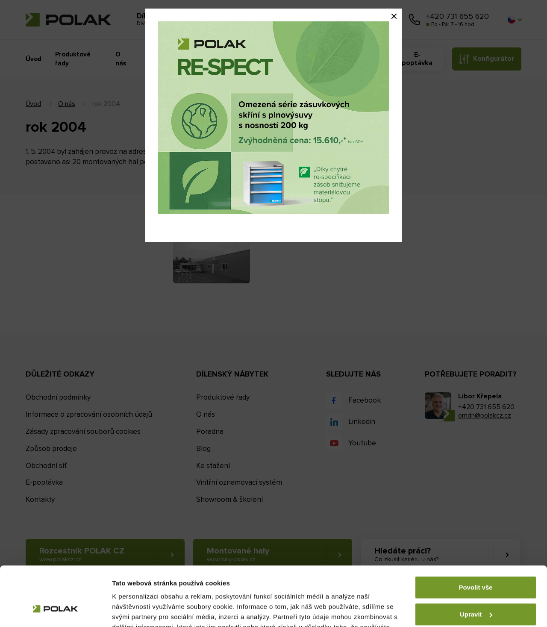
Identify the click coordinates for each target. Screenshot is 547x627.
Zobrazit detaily (136, 610)
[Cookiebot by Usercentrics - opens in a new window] (55, 610)
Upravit (476, 563)
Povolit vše (475, 536)
